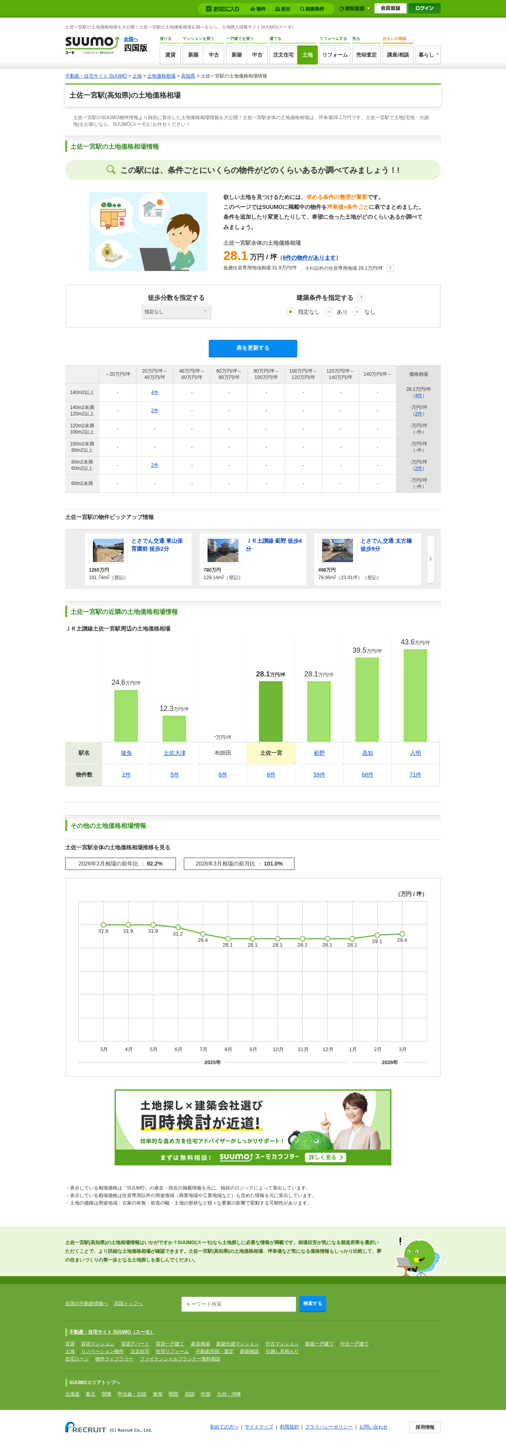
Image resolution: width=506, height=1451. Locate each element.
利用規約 (289, 1427)
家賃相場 (200, 1344)
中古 (214, 55)
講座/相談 (398, 55)
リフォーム (335, 55)
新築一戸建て (319, 1344)
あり (342, 312)
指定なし (309, 312)
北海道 (72, 1394)
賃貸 (170, 55)
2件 (155, 410)
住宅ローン (77, 1359)
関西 (173, 1394)
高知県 (188, 76)
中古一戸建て (354, 1344)
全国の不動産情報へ (86, 1303)
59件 (319, 774)
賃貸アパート (135, 1344)
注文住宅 (283, 55)
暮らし (426, 55)
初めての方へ (224, 1427)
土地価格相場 (161, 76)
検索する (312, 1303)
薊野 (319, 753)
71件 (415, 774)
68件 (368, 774)
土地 (307, 55)
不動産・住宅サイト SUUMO (96, 76)
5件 (174, 774)
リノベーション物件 (102, 1351)
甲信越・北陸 (132, 1394)
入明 (415, 753)
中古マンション (282, 1344)
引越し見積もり (282, 1351)
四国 (189, 1394)
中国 (205, 1394)
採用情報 (424, 1427)
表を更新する (253, 348)
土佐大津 (175, 753)
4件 (155, 392)
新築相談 (249, 1351)
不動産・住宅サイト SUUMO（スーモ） (112, 1332)
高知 (367, 753)
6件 (223, 774)
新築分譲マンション (237, 1344)
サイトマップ (259, 1427)
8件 (271, 774)
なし (370, 312)
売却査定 (366, 55)
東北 (90, 1394)
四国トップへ (128, 1303)
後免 (126, 753)
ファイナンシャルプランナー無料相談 (180, 1359)
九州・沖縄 (229, 1394)
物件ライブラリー (114, 1359)
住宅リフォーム (172, 1351)
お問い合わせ (373, 1427)
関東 (106, 1394)
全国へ (131, 39)
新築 (193, 55)
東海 (157, 1394)
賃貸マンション (97, 1344)
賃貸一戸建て (170, 1344)
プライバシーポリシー (329, 1427)
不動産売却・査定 (215, 1351)
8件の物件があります (309, 257)
